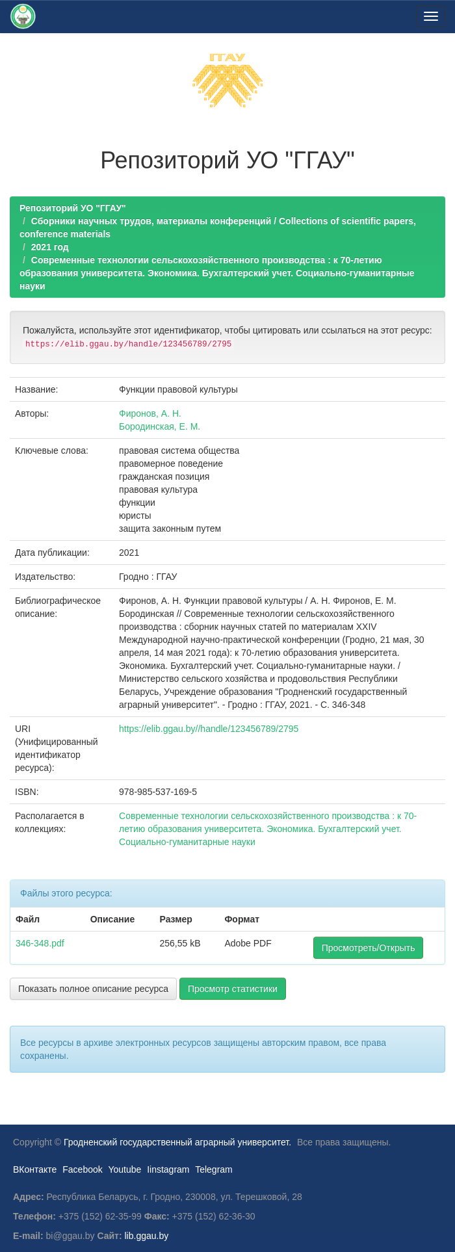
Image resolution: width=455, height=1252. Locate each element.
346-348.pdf (40, 943)
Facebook (82, 1169)
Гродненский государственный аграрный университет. (177, 1142)
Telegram (214, 1169)
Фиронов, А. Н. (150, 413)
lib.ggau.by (147, 1236)
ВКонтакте (35, 1169)
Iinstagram (168, 1169)
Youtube (124, 1169)
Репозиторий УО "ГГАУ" (73, 208)
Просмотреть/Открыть (368, 948)
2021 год (50, 247)
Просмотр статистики (233, 989)
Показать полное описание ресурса (93, 989)
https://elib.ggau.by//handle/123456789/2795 (208, 729)
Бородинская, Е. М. (159, 426)
